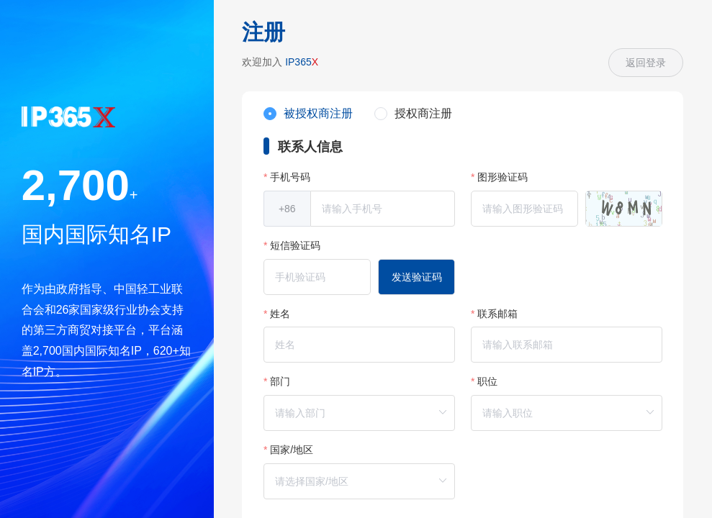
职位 (487, 381)
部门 (280, 381)
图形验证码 (502, 177)
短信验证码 (295, 245)
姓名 (280, 313)
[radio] (308, 114)
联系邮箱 (497, 313)
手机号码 (290, 177)
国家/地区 (291, 449)
